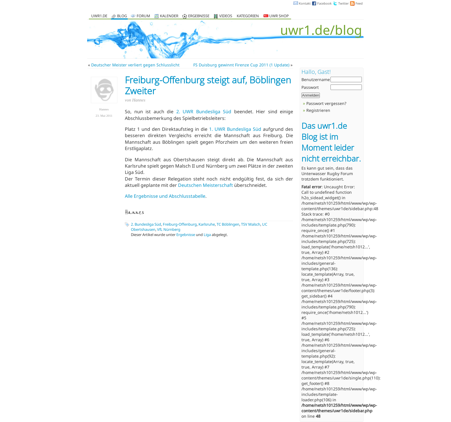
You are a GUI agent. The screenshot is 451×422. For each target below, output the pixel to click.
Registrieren (318, 110)
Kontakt (305, 3)
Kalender (169, 16)
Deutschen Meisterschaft (205, 185)
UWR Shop (276, 16)
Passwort (310, 87)
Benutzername (315, 79)
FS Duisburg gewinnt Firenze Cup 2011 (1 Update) (241, 65)
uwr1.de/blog (321, 30)
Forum (143, 16)
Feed (359, 3)
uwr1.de (99, 16)
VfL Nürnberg (168, 229)
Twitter (343, 3)
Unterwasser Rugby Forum (327, 173)
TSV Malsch (250, 224)
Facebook (324, 3)
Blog (122, 16)
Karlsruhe (206, 224)
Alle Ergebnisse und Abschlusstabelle (165, 196)
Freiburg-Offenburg (180, 224)
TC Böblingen (228, 224)
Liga (207, 234)
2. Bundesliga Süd (146, 224)
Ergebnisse (198, 16)
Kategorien (248, 16)
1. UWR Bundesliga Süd (235, 129)
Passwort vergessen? (326, 103)
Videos (225, 16)
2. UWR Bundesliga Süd (204, 111)
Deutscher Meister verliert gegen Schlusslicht (135, 65)
